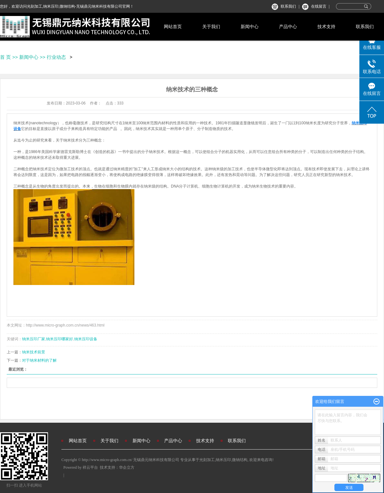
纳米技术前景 (33, 352)
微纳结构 (239, 460)
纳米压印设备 (85, 339)
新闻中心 (250, 26)
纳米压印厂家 (33, 339)
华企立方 (126, 467)
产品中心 (288, 26)
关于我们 (211, 26)
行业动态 (56, 57)
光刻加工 (207, 460)
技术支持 (326, 26)
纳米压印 (223, 460)
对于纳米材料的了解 (39, 360)
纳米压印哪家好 (59, 339)
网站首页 (173, 26)
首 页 (5, 57)
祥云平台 (90, 467)
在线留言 (318, 6)
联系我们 (288, 6)
